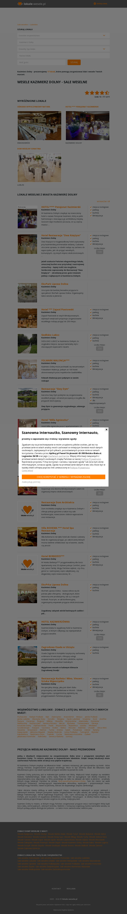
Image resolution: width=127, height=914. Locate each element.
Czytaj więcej (27, 470)
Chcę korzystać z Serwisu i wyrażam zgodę (63, 476)
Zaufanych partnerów (58, 456)
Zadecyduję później (31, 482)
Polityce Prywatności (91, 459)
